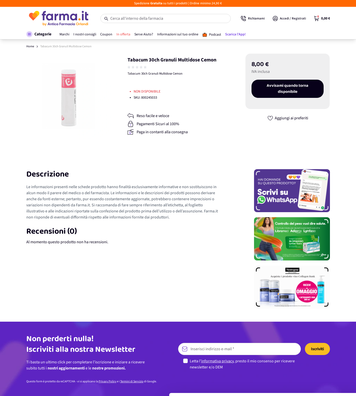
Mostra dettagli (80, 386)
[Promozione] (292, 190)
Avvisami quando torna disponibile (287, 88)
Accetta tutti (314, 349)
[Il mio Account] (289, 18)
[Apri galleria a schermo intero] (68, 96)
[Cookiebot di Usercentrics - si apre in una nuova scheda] (33, 386)
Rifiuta (314, 382)
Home (30, 46)
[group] (138, 67)
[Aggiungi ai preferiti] (287, 118)
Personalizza (313, 365)
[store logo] (58, 18)
